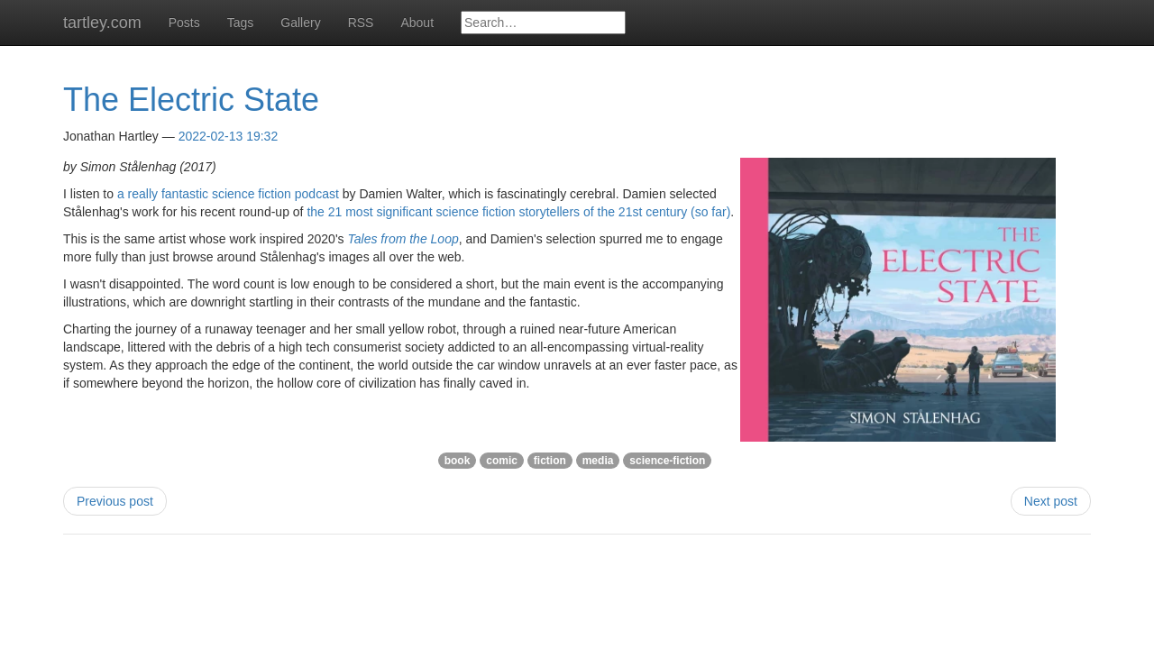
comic (501, 460)
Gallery (300, 22)
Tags (240, 22)
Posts (184, 22)
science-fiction (667, 460)
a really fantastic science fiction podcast (228, 194)
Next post (1050, 501)
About (417, 22)
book (457, 460)
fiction (550, 460)
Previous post (115, 501)
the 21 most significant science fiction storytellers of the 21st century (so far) (518, 212)
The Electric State (191, 99)
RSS (361, 22)
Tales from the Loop (402, 239)
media (598, 460)
